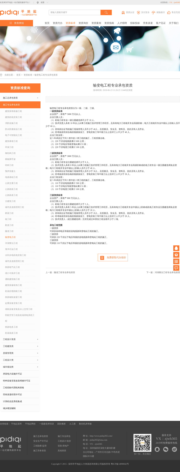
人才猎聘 (122, 23)
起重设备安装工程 (13, 303)
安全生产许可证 (40, 441)
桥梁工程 (9, 213)
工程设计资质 (20, 339)
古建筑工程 (10, 201)
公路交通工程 (11, 183)
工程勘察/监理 (39, 446)
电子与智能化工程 (13, 135)
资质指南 (109, 23)
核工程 (8, 219)
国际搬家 (61, 424)
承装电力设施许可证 (12, 374)
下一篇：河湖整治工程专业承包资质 (163, 272)
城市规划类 (20, 367)
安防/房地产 (63, 446)
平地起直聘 (16, 424)
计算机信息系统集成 (12, 401)
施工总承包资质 (20, 97)
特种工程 (9, 165)
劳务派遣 (148, 23)
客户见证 (161, 23)
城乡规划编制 (9, 408)
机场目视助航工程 (13, 291)
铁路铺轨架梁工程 (13, 297)
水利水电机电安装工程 (15, 255)
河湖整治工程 (11, 243)
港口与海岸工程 (12, 273)
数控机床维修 (85, 424)
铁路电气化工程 (12, 267)
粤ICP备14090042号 (120, 464)
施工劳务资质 (39, 451)
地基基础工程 (11, 177)
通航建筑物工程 (12, 279)
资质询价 (83, 23)
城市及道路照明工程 (14, 207)
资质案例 (96, 23)
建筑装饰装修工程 (13, 111)
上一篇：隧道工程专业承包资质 (60, 272)
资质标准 (70, 23)
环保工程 (9, 147)
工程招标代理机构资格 (13, 388)
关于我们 (173, 23)
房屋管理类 (20, 353)
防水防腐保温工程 (13, 129)
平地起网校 (30, 424)
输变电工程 (10, 237)
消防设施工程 (11, 123)
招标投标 (135, 23)
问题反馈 (176, 268)
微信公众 (176, 261)
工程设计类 (20, 360)
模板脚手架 (10, 159)
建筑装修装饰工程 (13, 285)
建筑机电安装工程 (13, 117)
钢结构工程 (10, 153)
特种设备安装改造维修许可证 (16, 381)
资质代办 (57, 23)
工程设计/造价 (64, 441)
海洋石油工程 (11, 249)
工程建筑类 (20, 346)
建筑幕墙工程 (11, 141)
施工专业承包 (64, 436)
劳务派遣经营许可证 (12, 394)
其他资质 (62, 451)
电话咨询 (176, 255)
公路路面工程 (11, 189)
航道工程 (9, 225)
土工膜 (72, 424)
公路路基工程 (11, 195)
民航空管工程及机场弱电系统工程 (19, 318)
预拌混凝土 (10, 171)
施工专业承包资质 (20, 104)
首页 (47, 23)
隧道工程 (9, 231)
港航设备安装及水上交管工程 (18, 309)
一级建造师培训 (46, 424)
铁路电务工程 (11, 327)
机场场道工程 (11, 333)
